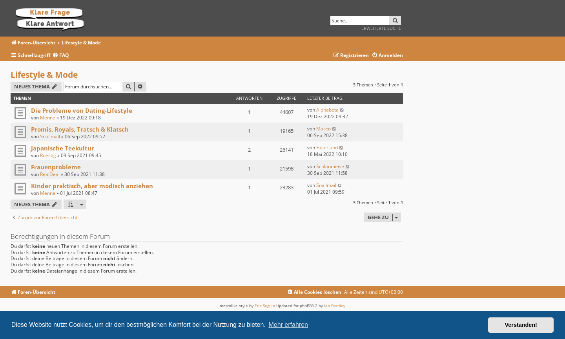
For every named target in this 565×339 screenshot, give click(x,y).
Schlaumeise (330, 166)
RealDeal (50, 174)
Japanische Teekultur (62, 148)
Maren (323, 128)
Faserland (327, 147)
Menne (47, 117)
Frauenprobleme (56, 167)
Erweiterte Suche (381, 28)
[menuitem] (60, 55)
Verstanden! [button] (521, 325)
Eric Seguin (265, 305)
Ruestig (48, 155)
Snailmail (50, 136)
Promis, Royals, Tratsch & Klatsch (80, 129)
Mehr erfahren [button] (288, 324)
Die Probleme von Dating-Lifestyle (81, 110)
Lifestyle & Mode (44, 74)
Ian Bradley (334, 305)
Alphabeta (327, 109)
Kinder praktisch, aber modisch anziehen (92, 186)
